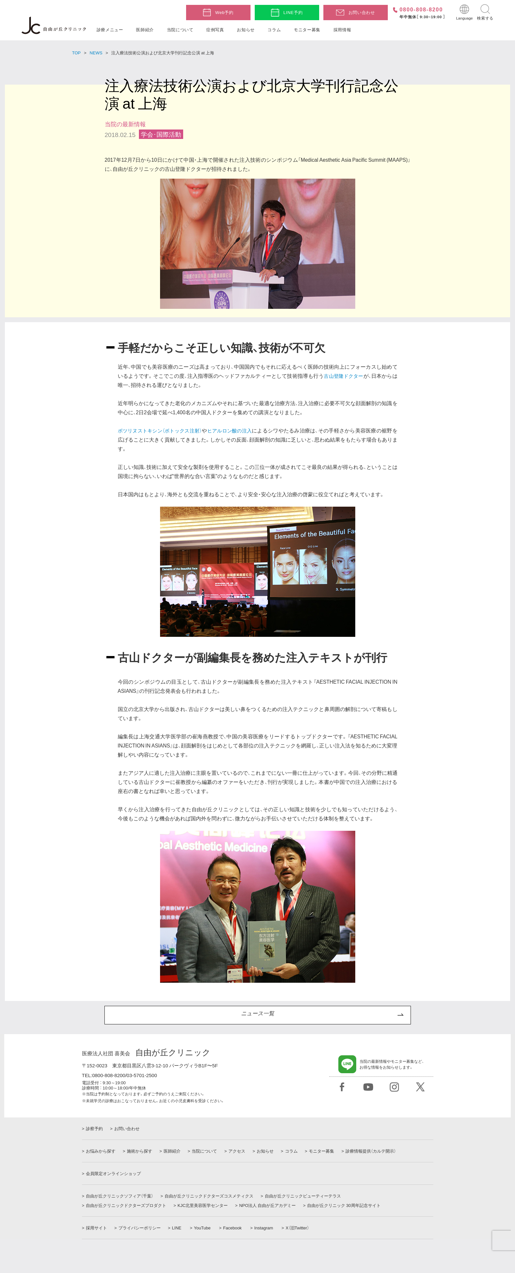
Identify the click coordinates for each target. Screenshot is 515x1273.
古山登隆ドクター (343, 375)
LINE (179, 1227)
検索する (485, 18)
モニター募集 (307, 29)
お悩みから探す (100, 1151)
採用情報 (342, 29)
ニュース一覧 (257, 1015)
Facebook (234, 1227)
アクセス (241, 1151)
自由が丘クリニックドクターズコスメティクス (210, 1195)
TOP (76, 52)
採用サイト (96, 1227)
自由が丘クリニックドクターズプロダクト (126, 1205)
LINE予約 (293, 12)
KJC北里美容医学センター (204, 1205)
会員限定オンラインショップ (113, 1173)
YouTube (205, 1227)
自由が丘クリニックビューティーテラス (305, 1195)
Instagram (266, 1227)
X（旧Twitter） (300, 1227)
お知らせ (246, 29)
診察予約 (94, 1128)
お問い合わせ (361, 12)
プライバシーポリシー (141, 1227)
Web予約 (224, 12)
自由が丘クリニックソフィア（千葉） (119, 1195)
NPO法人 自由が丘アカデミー (270, 1205)
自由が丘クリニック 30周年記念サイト (347, 1205)
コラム (274, 29)
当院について (180, 29)
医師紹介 (145, 29)
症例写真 (215, 29)
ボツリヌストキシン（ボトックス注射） (162, 430)
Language (464, 18)
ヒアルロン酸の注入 (235, 430)
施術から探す (141, 1151)
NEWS (96, 52)
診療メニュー (110, 29)
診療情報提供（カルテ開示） (381, 1151)
